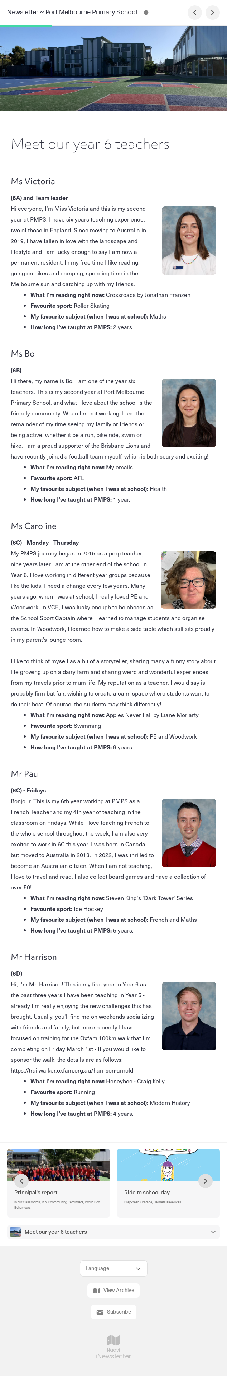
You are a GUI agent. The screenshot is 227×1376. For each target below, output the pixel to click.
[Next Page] (213, 12)
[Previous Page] (195, 12)
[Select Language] (113, 1268)
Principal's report (36, 1192)
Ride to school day (147, 1192)
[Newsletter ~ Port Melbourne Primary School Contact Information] (146, 12)
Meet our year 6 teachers (56, 1232)
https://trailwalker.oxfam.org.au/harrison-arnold (72, 1070)
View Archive (113, 1290)
